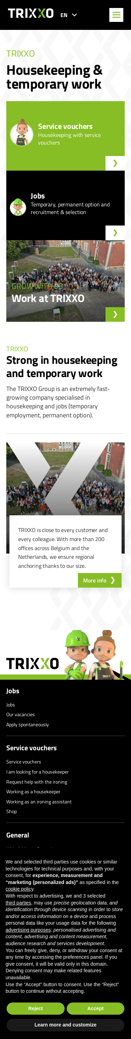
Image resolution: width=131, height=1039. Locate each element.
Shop (11, 811)
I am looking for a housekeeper (37, 771)
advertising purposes (28, 930)
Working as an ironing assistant (39, 801)
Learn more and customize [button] (65, 1025)
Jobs (12, 691)
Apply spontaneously (27, 724)
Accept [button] (95, 1008)
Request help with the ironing (36, 781)
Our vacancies (20, 714)
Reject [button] (35, 1008)
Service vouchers (31, 748)
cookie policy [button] (19, 889)
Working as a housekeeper (33, 791)
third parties (18, 903)
